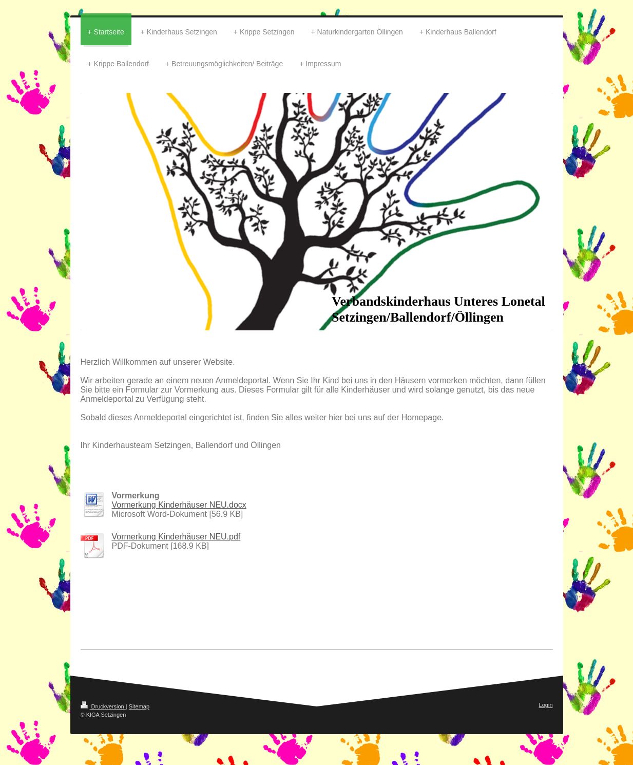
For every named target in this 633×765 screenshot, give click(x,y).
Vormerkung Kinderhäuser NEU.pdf (176, 536)
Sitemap (139, 706)
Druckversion (103, 706)
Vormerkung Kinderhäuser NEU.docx (179, 504)
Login (546, 705)
